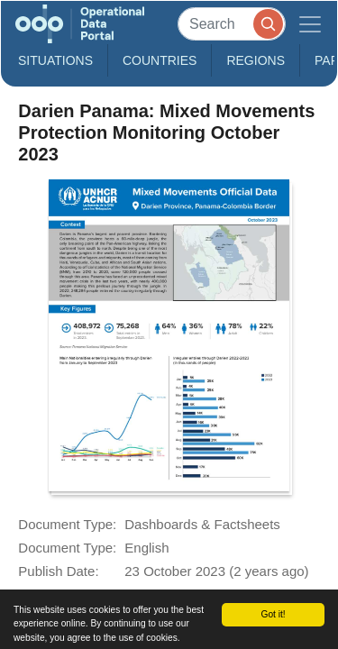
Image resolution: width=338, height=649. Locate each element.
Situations (55, 60)
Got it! (272, 614)
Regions (255, 60)
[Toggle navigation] (310, 24)
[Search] (232, 24)
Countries (159, 60)
